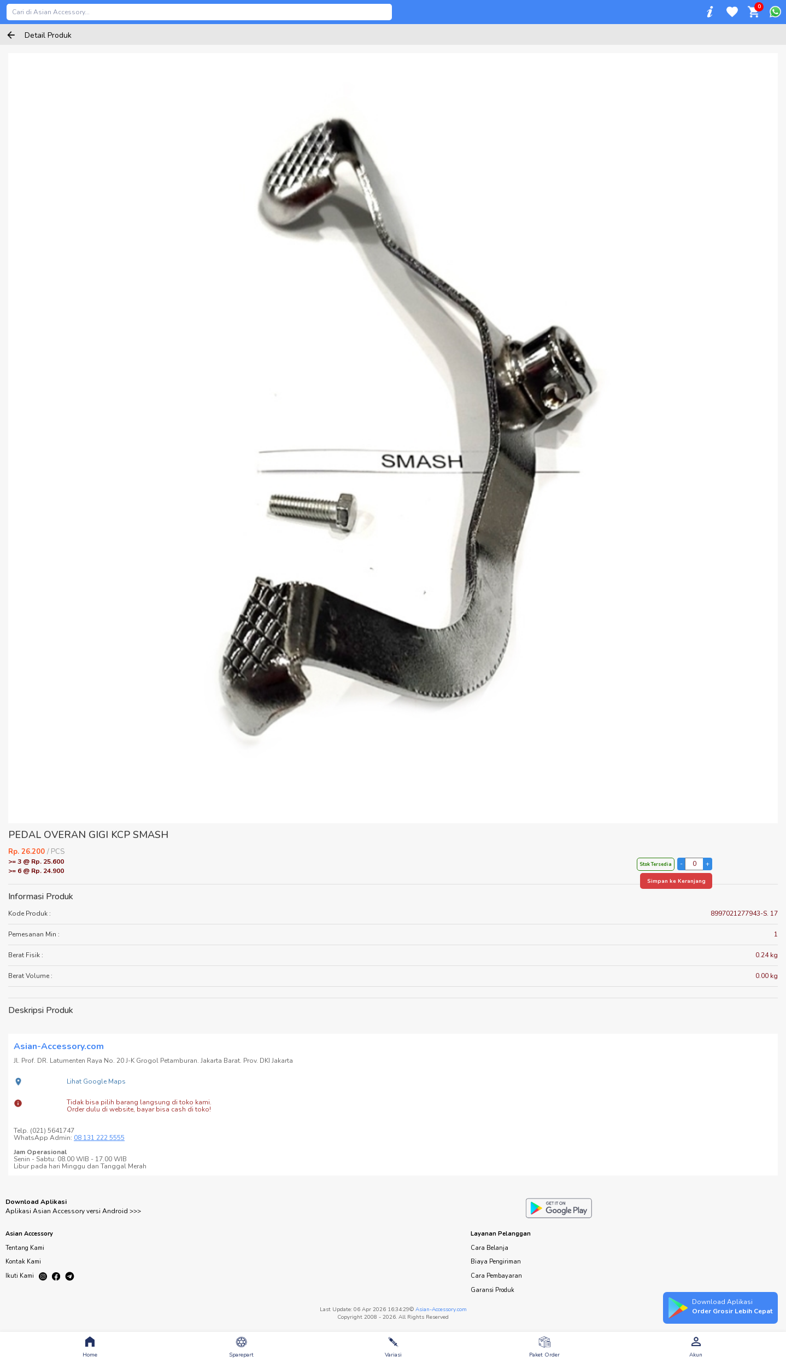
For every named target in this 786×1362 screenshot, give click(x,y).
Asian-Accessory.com (441, 1309)
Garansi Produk (492, 1290)
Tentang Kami (24, 1248)
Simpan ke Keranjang (676, 881)
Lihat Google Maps (96, 1081)
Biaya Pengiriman (496, 1262)
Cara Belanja (489, 1248)
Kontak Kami (23, 1262)
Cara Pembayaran (496, 1276)
